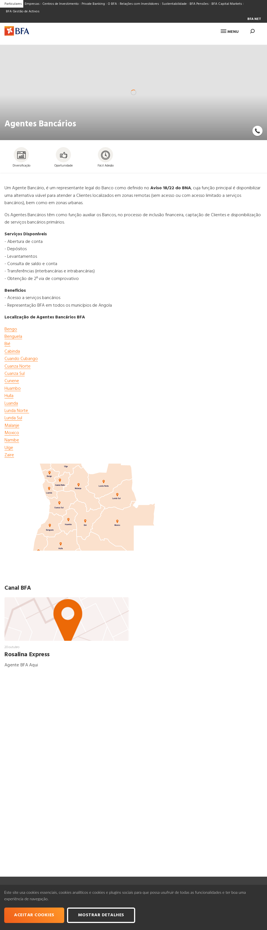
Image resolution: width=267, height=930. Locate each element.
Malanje (11, 425)
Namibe (11, 440)
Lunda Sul (13, 418)
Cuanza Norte (17, 366)
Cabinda (12, 351)
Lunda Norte (16, 410)
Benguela (13, 336)
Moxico (11, 433)
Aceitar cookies (34, 915)
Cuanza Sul (14, 373)
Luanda (11, 403)
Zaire (9, 455)
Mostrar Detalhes (101, 915)
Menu (230, 32)
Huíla (8, 396)
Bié (7, 344)
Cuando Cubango (21, 359)
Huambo (12, 388)
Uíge (8, 448)
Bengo (10, 329)
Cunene (11, 381)
